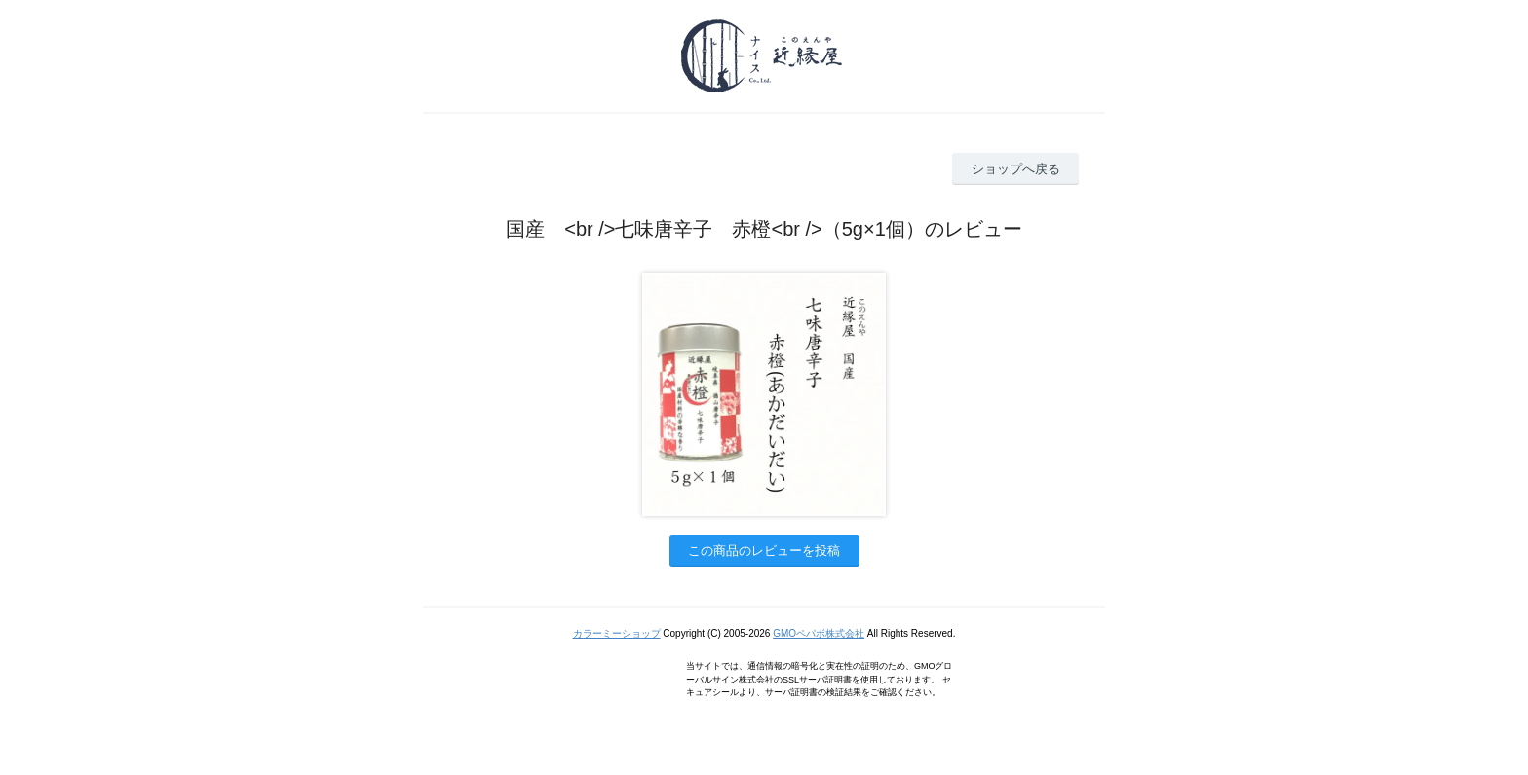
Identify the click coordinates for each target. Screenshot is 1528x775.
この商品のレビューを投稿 (764, 550)
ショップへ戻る (1016, 169)
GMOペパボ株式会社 (818, 633)
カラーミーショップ (617, 633)
